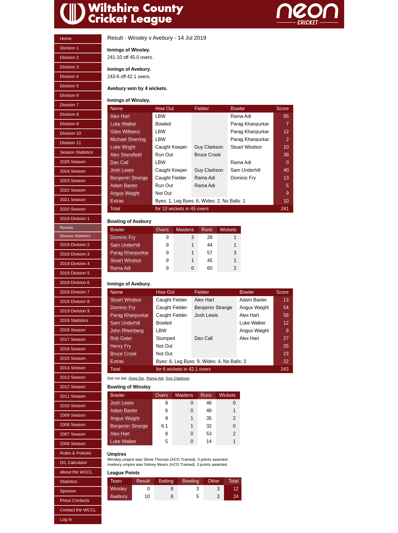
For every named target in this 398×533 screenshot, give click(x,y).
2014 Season (73, 367)
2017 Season (73, 339)
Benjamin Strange (129, 177)
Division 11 (70, 142)
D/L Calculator (73, 462)
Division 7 (69, 104)
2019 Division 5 (75, 273)
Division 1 (69, 48)
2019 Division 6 (75, 282)
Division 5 (69, 86)
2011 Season (73, 396)
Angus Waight (125, 193)
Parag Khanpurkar (129, 252)
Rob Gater (121, 338)
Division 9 (69, 123)
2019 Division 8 (75, 301)
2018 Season (73, 329)
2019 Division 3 (75, 254)
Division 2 (69, 57)
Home (66, 38)
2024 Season (73, 171)
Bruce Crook (123, 353)
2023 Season (73, 180)
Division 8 (69, 114)
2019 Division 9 (75, 311)
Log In (66, 519)
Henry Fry (120, 346)
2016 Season (73, 348)
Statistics (69, 481)
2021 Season (73, 199)
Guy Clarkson (178, 378)
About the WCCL (76, 472)
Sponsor (68, 491)
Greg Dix (136, 378)
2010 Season (73, 405)
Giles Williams (125, 131)
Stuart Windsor (126, 260)
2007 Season (73, 434)
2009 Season (73, 415)
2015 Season (73, 358)
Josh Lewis (122, 170)
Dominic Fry (123, 237)
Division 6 (69, 95)
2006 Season (73, 443)
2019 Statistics (74, 320)
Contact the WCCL (78, 510)
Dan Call (119, 162)
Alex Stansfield (126, 154)
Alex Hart (120, 116)
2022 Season (73, 190)
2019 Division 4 (75, 263)
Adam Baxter (124, 185)
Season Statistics (76, 152)
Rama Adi (120, 268)
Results (66, 227)
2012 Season (73, 386)
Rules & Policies (75, 453)
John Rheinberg (127, 330)
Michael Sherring (128, 139)
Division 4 (69, 76)
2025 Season (73, 161)
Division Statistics (75, 236)
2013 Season (73, 377)
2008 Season (73, 424)
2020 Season (73, 209)
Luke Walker (123, 123)
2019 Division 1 (75, 218)
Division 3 (69, 67)
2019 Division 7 (75, 292)
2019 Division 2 (75, 244)
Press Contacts (74, 500)
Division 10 (70, 133)
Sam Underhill (125, 245)
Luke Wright (123, 147)
